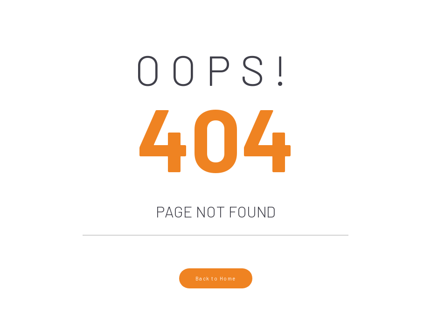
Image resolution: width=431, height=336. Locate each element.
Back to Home (215, 278)
